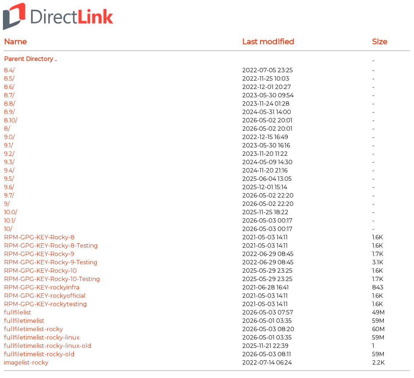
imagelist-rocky (26, 362)
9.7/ (9, 195)
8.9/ (9, 112)
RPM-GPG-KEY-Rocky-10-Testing (52, 279)
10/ (8, 228)
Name (15, 41)
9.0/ (9, 137)
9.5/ (9, 178)
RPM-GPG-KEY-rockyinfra (41, 287)
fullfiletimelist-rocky (33, 329)
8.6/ (9, 87)
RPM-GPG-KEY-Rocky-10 (40, 270)
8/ (7, 128)
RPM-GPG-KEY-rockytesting (45, 304)
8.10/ (10, 120)
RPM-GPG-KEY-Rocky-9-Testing (50, 262)
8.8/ (9, 103)
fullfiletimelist (24, 320)
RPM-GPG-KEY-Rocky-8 (39, 237)
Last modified (268, 41)
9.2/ (9, 153)
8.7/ (9, 95)
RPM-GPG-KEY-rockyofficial (44, 295)
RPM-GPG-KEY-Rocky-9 (39, 254)
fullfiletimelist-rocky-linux (42, 337)
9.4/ (9, 170)
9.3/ (9, 162)
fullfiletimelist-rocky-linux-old (47, 345)
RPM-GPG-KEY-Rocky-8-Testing (51, 245)
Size (379, 41)
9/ (6, 203)
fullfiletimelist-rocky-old (39, 354)
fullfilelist (17, 312)
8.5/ (9, 78)
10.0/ (10, 212)
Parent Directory (28, 59)
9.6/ (9, 187)
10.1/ (9, 220)
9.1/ (8, 145)
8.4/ (9, 70)
